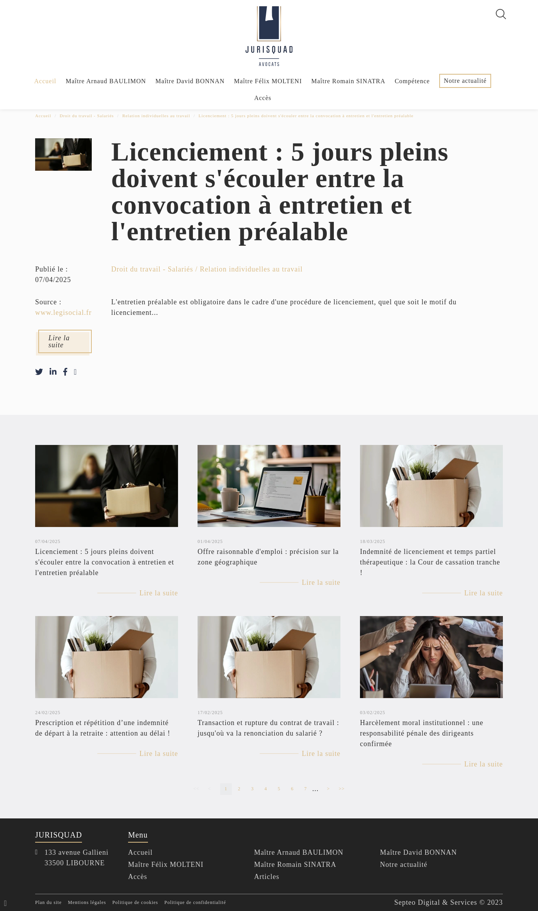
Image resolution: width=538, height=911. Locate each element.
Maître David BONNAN (189, 81)
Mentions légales (87, 903)
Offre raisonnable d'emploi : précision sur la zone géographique (268, 557)
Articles (267, 877)
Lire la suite (59, 341)
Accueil (45, 81)
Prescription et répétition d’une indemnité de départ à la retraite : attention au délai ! (102, 728)
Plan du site (48, 903)
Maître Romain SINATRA (348, 81)
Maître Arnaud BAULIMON (106, 81)
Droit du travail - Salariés (87, 115)
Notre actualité (465, 80)
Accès (262, 98)
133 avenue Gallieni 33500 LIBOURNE (77, 857)
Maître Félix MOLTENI (268, 81)
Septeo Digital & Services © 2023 (448, 902)
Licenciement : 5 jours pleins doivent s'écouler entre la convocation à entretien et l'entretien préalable (306, 115)
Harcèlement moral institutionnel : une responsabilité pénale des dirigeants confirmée (421, 733)
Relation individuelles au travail (156, 115)
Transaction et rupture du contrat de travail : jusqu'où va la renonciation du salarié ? (268, 728)
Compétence (412, 81)
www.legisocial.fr (63, 313)
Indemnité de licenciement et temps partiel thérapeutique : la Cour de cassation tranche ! (430, 562)
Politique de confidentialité (195, 903)
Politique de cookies (135, 903)
